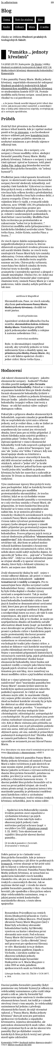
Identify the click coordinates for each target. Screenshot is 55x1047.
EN (52, 2)
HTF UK (47, 67)
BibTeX (11, 1045)
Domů (6, 19)
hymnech (6, 863)
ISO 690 (28, 1045)
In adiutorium (9, 2)
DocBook (19, 1045)
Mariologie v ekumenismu (21, 752)
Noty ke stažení (24, 19)
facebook (24, 1042)
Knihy (6, 27)
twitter (32, 1042)
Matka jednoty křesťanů (13, 70)
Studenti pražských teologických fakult (21, 67)
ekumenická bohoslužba (40, 70)
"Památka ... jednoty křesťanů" (28, 54)
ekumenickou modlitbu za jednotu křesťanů (26, 88)
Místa (32, 27)
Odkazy (19, 27)
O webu (44, 27)
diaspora (40, 1042)
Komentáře (7, 73)
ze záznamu (22, 132)
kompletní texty (40, 135)
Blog (40, 19)
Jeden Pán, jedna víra (13, 165)
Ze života (36, 64)
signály (47, 1042)
